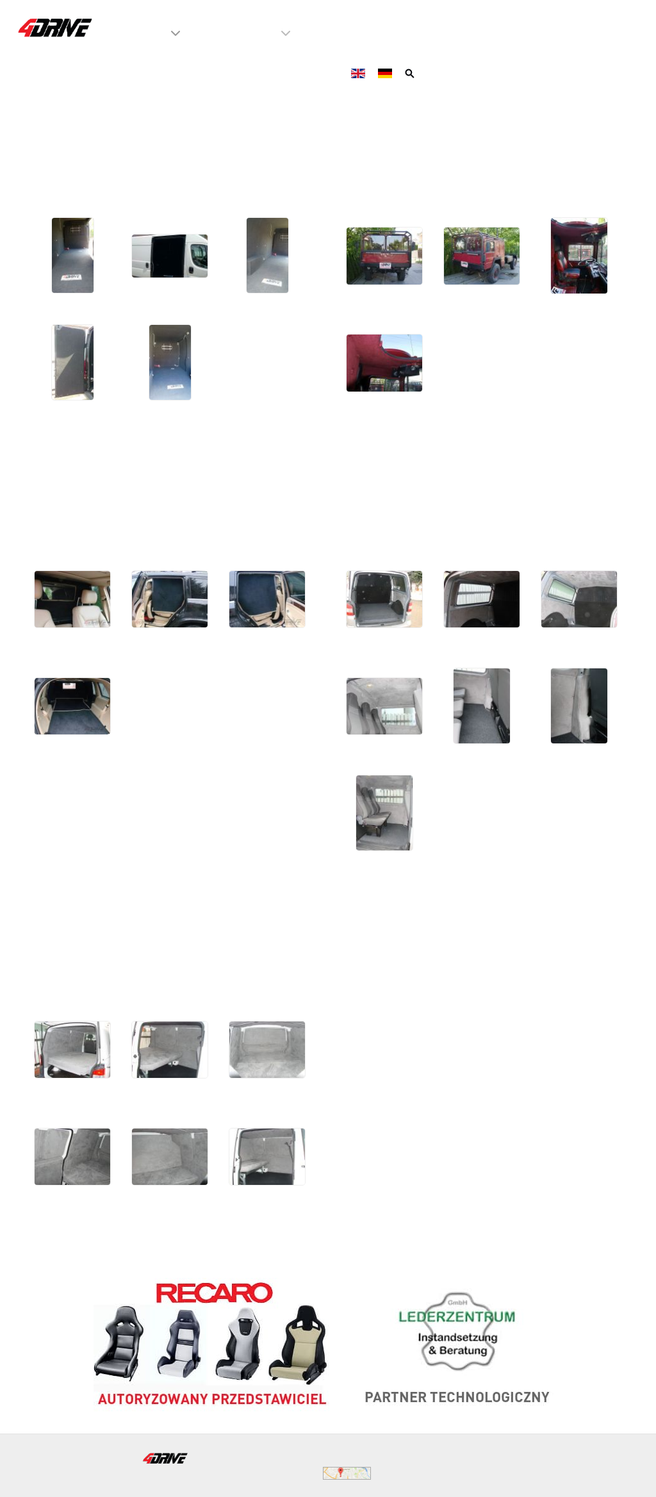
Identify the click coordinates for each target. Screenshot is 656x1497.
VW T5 (371, 473)
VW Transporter (111, 924)
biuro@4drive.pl (323, 1458)
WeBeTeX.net (585, 1473)
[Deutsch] (386, 72)
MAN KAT (387, 131)
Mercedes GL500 (120, 473)
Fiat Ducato (88, 131)
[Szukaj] (411, 72)
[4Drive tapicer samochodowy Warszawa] (55, 27)
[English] (359, 72)
